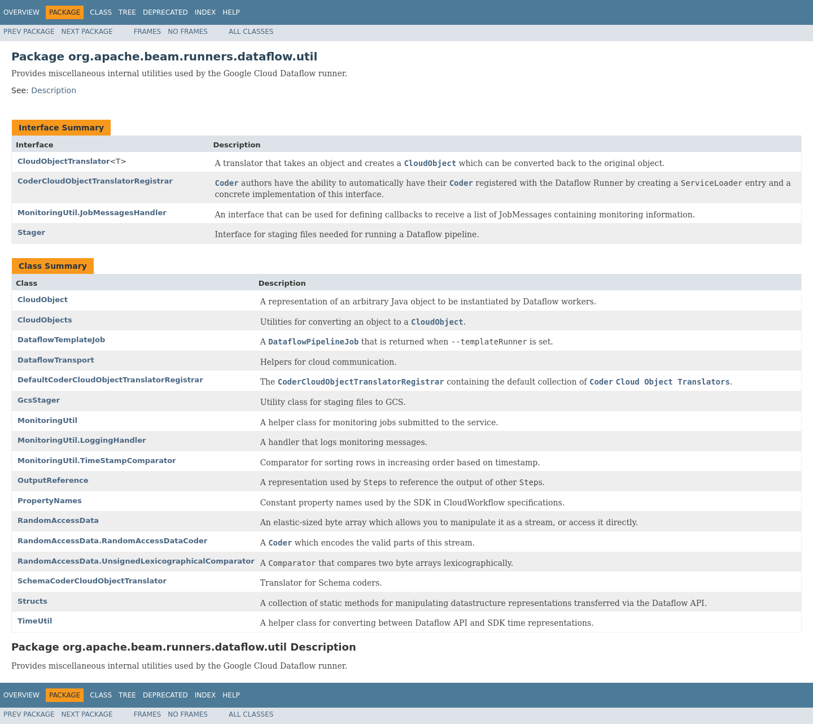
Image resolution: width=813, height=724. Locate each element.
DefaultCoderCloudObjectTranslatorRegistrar (110, 380)
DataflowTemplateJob (61, 339)
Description (53, 90)
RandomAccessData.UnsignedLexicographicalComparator (136, 561)
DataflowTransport (56, 360)
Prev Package (29, 32)
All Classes (251, 32)
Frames (147, 32)
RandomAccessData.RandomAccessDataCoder (112, 541)
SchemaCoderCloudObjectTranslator (92, 581)
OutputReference (53, 480)
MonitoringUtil (47, 420)
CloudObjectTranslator (64, 161)
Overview (21, 12)
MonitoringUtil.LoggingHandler (82, 440)
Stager (31, 232)
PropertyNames (50, 500)
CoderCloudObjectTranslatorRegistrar (95, 181)
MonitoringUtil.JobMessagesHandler (92, 212)
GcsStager (39, 400)
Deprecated (165, 12)
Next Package (87, 32)
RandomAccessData (58, 520)
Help (231, 12)
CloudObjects (45, 320)
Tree (127, 12)
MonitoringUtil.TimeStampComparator (97, 460)
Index (205, 12)
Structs (32, 601)
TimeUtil (35, 621)
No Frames (188, 32)
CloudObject (43, 299)
